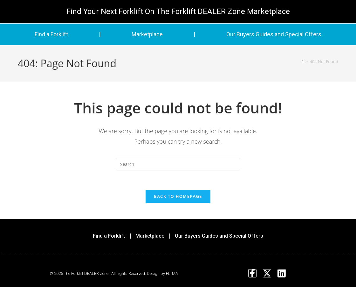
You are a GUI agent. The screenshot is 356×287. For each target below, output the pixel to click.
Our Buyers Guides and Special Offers (273, 34)
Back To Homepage (178, 196)
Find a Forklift (51, 34)
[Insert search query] (178, 164)
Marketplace (147, 34)
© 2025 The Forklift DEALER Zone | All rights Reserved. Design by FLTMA (114, 273)
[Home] (303, 61)
